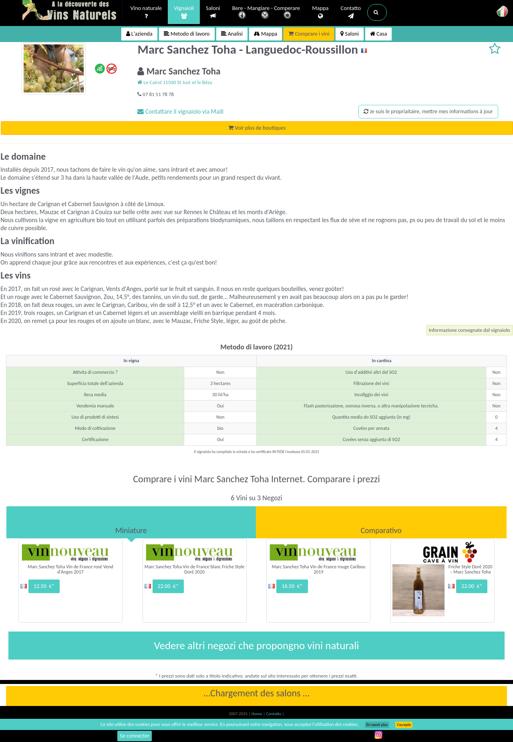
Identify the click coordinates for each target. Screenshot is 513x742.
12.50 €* (44, 586)
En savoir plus (377, 724)
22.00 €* (168, 586)
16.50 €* (292, 586)
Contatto (350, 12)
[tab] (131, 522)
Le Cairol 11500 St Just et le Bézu (174, 82)
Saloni (213, 12)
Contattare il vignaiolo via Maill (180, 111)
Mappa (320, 12)
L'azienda (139, 33)
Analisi (232, 33)
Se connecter (134, 735)
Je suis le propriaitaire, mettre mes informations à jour (428, 111)
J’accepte (404, 724)
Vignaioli (184, 12)
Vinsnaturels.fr (72, 11)
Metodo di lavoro (187, 33)
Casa (378, 33)
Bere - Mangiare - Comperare (266, 13)
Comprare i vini (308, 33)
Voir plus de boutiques (257, 127)
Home (257, 713)
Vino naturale (146, 12)
